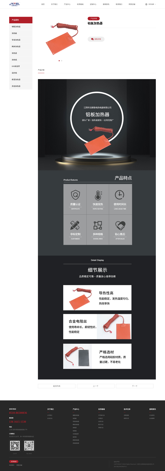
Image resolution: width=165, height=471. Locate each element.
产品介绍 (41, 70)
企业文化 (49, 418)
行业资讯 (151, 415)
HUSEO (11, 465)
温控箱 (14, 73)
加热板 (14, 33)
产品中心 (76, 409)
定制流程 (126, 415)
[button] (59, 60)
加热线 (14, 60)
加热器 (14, 53)
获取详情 (96, 39)
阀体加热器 (16, 46)
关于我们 (50, 409)
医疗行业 (100, 424)
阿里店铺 (19, 465)
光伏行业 (100, 421)
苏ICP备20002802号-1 (120, 466)
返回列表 (56, 386)
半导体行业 (101, 415)
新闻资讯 (152, 409)
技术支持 (127, 409)
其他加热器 (16, 86)
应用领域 (101, 409)
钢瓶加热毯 (16, 27)
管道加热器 (16, 40)
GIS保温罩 (16, 66)
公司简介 (49, 415)
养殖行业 (100, 427)
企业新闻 (151, 418)
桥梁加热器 (16, 79)
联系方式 (126, 418)
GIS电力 (100, 418)
